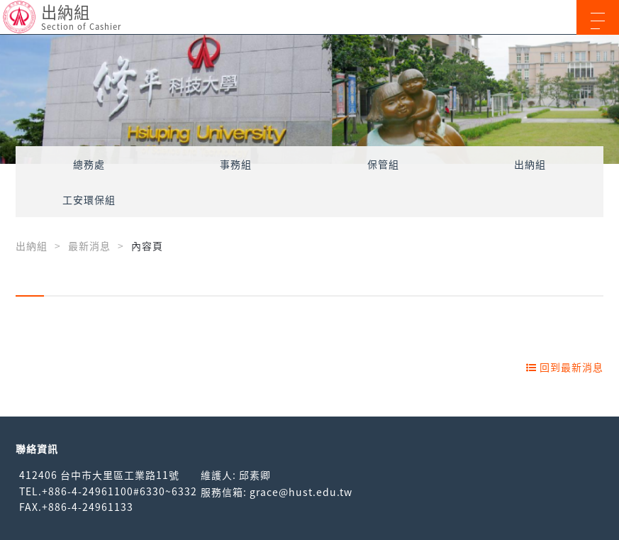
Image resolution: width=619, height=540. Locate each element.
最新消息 (89, 245)
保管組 (383, 164)
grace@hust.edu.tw (301, 492)
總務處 (89, 164)
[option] (309, 99)
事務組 (236, 164)
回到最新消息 (564, 367)
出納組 (530, 164)
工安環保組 (89, 199)
